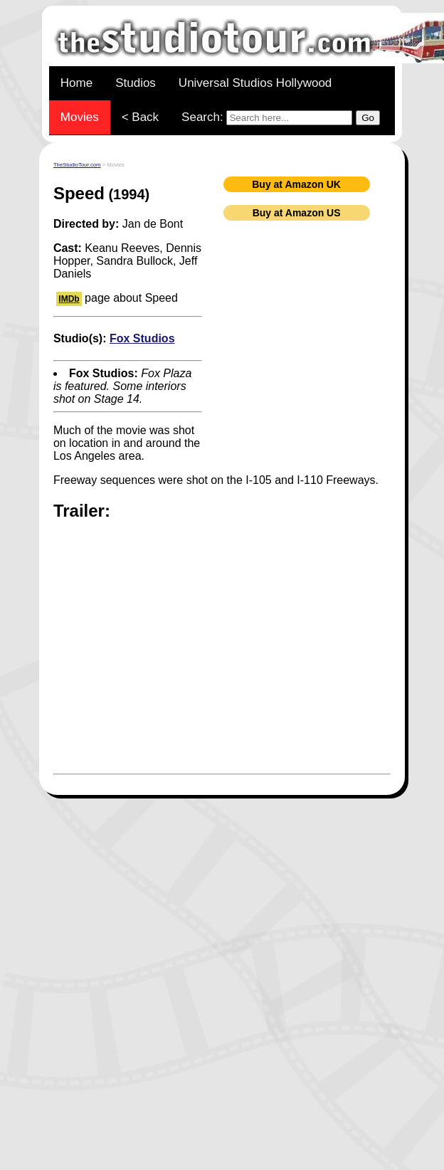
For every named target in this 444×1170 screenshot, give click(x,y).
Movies (79, 117)
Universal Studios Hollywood (255, 83)
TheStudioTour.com (77, 165)
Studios (135, 83)
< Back (140, 117)
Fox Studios (142, 338)
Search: (280, 117)
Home (76, 83)
